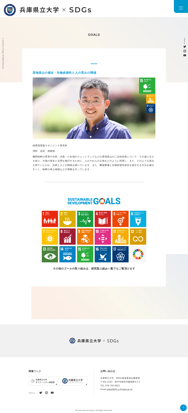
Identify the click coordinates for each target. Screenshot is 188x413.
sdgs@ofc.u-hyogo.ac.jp (119, 389)
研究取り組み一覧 (102, 268)
